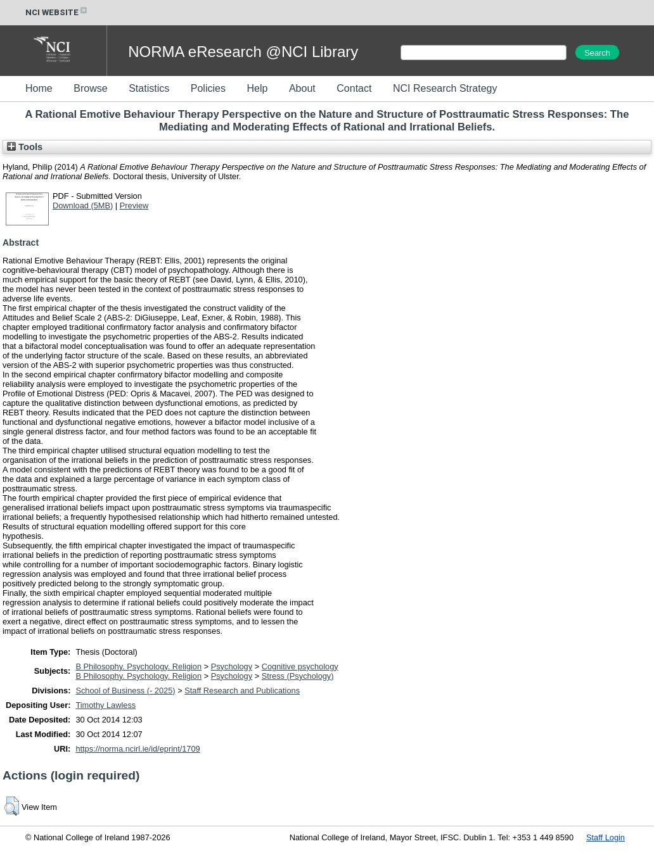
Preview (134, 205)
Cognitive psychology (300, 666)
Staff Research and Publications (242, 690)
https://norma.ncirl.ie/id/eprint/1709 (137, 749)
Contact (354, 88)
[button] (11, 806)
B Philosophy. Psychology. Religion (138, 666)
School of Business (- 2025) (125, 690)
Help (257, 88)
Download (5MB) (83, 205)
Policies (208, 88)
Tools (24, 147)
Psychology (231, 666)
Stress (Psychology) (298, 676)
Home (39, 88)
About (302, 88)
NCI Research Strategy (445, 88)
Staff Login (605, 837)
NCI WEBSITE (57, 12)
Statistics (149, 88)
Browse (90, 88)
